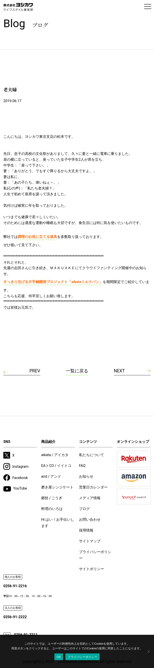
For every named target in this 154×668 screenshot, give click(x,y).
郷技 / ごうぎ (51, 498)
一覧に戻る (77, 371)
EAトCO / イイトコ (56, 466)
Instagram (15, 466)
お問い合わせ (90, 519)
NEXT (119, 371)
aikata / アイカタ (54, 455)
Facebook (15, 477)
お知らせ (86, 476)
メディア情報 (90, 498)
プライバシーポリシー (95, 555)
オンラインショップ (133, 441)
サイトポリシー (91, 569)
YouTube (15, 489)
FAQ (82, 466)
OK (59, 657)
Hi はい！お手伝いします (57, 522)
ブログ (84, 509)
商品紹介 (48, 441)
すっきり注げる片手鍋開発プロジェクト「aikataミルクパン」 (53, 282)
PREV (34, 371)
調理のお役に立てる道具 (37, 237)
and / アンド (51, 476)
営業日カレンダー (93, 487)
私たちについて (91, 455)
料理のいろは (52, 509)
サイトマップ (90, 541)
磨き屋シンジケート (57, 487)
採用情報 (86, 530)
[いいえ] (148, 651)
